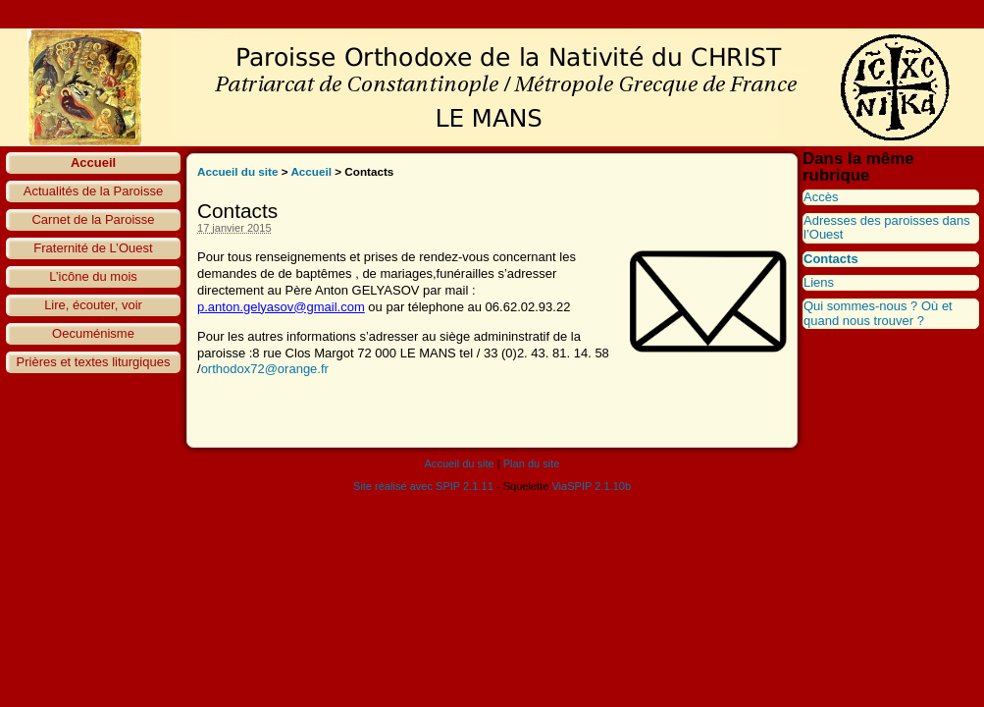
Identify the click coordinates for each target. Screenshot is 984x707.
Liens (818, 282)
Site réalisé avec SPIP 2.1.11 (423, 486)
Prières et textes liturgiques (94, 361)
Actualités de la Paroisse (93, 191)
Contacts (830, 258)
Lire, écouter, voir (93, 305)
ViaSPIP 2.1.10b (591, 486)
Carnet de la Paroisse (92, 219)
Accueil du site (238, 171)
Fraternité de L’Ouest (92, 248)
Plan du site (531, 463)
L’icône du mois (93, 276)
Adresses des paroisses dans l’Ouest (886, 227)
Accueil (93, 162)
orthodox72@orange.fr (265, 368)
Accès (820, 197)
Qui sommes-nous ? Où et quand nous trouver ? (878, 313)
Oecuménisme (93, 333)
